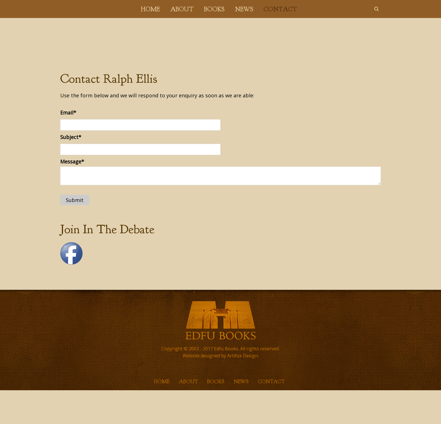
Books (214, 9)
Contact (280, 9)
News (244, 9)
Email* (68, 112)
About (182, 9)
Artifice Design (242, 356)
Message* (72, 161)
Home (150, 9)
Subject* (70, 137)
